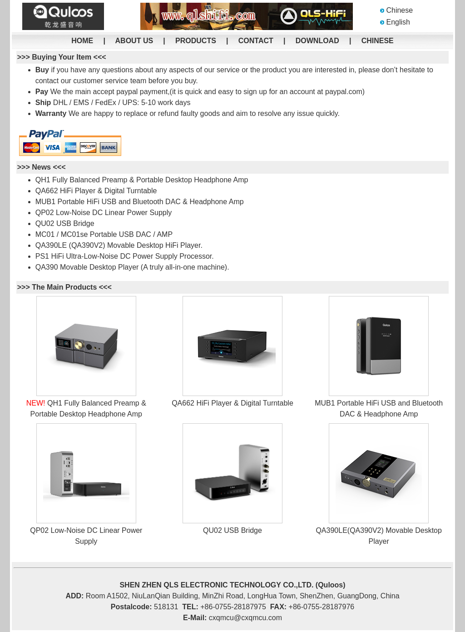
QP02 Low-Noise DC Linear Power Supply (103, 212)
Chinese (399, 10)
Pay (41, 91)
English (398, 22)
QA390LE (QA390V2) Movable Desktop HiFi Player (118, 245)
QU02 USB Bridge (64, 223)
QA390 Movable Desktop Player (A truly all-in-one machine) (131, 267)
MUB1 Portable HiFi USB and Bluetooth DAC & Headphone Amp (139, 202)
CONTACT (255, 41)
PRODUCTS (195, 41)
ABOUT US (134, 41)
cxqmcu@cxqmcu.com (245, 618)
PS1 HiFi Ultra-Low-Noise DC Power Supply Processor (123, 256)
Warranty (51, 113)
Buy (42, 70)
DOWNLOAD (317, 41)
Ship (43, 102)
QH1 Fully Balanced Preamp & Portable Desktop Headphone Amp (141, 180)
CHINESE (377, 41)
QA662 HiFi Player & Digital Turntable (96, 191)
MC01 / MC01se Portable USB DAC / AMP (104, 234)
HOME (82, 41)
